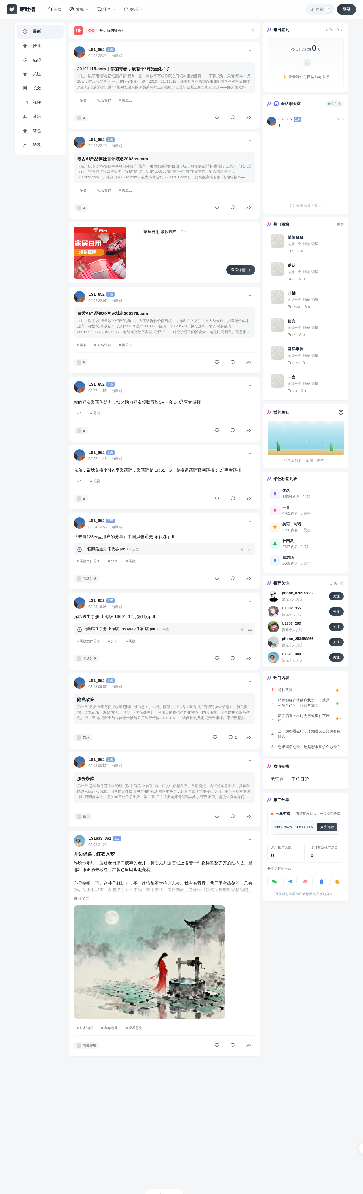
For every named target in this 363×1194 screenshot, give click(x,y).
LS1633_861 (99, 838)
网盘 (132, 561)
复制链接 (327, 827)
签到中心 (335, 30)
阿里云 (127, 100)
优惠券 (277, 779)
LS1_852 (96, 49)
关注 (336, 596)
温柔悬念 (135, 1028)
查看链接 (189, 402)
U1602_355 (291, 608)
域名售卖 (104, 100)
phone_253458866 (297, 639)
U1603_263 (291, 623)
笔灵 (96, 481)
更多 (340, 224)
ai (81, 413)
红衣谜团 (86, 1028)
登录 (347, 9)
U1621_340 (291, 654)
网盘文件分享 (90, 561)
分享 (114, 561)
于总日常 (300, 779)
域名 (83, 100)
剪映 (96, 413)
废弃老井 (111, 1028)
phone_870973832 (297, 593)
